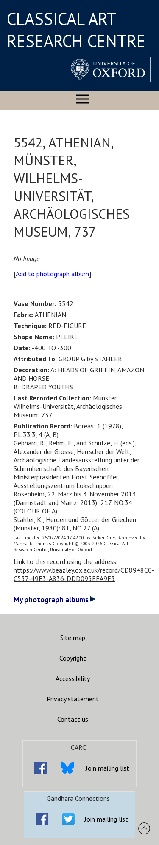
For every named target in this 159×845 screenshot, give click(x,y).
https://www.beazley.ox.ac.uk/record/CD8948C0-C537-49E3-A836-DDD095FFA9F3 (84, 574)
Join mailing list (107, 768)
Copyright (72, 658)
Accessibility (73, 678)
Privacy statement (73, 699)
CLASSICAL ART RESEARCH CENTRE (76, 30)
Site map (72, 637)
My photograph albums (54, 599)
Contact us (72, 719)
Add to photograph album (52, 273)
